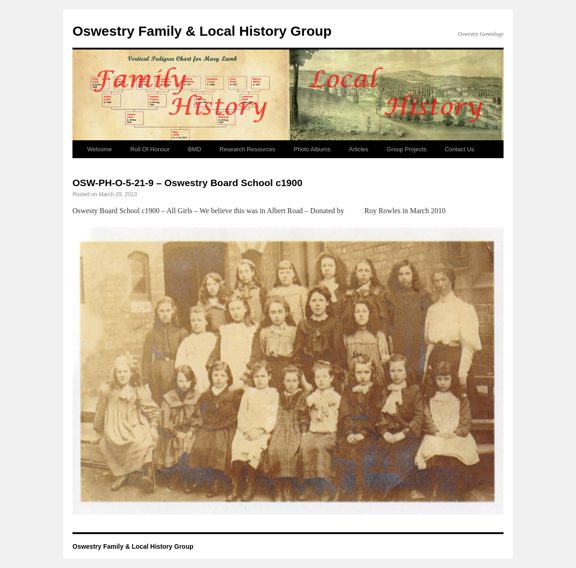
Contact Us (459, 149)
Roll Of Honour (150, 149)
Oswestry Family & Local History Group (202, 31)
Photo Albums (312, 149)
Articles (358, 149)
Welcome (99, 149)
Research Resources (247, 149)
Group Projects (406, 149)
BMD (194, 149)
